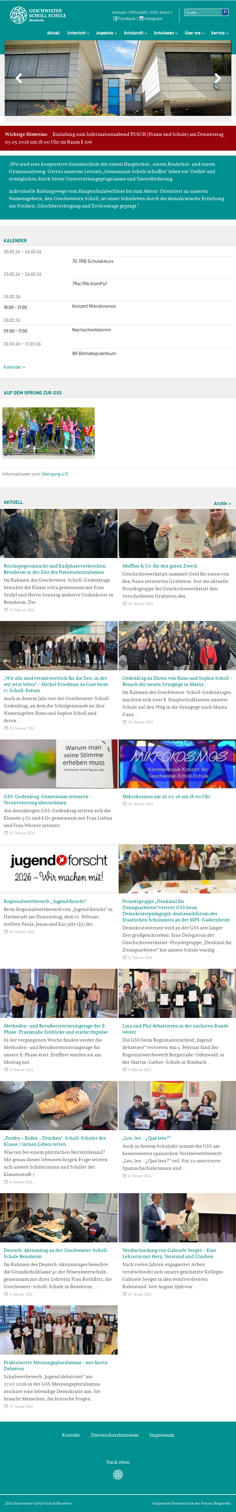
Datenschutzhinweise (115, 1435)
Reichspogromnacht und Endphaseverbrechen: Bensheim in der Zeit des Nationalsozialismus (55, 569)
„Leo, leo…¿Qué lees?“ (146, 1138)
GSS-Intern (160, 12)
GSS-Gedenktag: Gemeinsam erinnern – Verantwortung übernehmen (48, 800)
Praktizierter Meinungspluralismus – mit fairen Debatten (56, 1366)
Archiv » (222, 503)
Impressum (161, 1435)
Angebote (104, 32)
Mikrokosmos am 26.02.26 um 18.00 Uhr (166, 797)
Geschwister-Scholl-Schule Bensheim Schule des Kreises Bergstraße (38, 15)
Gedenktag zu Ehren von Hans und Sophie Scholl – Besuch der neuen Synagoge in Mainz (177, 681)
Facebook (124, 18)
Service (218, 32)
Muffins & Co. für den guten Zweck (159, 566)
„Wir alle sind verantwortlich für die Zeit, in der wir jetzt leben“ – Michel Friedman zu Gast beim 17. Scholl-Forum (56, 684)
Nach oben (118, 1462)
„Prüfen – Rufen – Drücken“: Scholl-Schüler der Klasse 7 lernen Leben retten (55, 1141)
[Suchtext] (206, 12)
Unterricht (76, 32)
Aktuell (53, 32)
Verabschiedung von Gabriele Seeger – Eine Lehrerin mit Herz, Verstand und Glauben (169, 1253)
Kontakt (119, 12)
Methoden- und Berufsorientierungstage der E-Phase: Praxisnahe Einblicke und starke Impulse (56, 1029)
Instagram (151, 18)
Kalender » (14, 367)
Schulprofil (134, 32)
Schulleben (164, 32)
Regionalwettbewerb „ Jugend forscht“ (45, 901)
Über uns (193, 32)
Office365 (138, 12)
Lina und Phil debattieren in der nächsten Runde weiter (175, 1029)
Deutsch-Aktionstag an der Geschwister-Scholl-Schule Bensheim (56, 1253)
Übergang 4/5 (54, 474)
